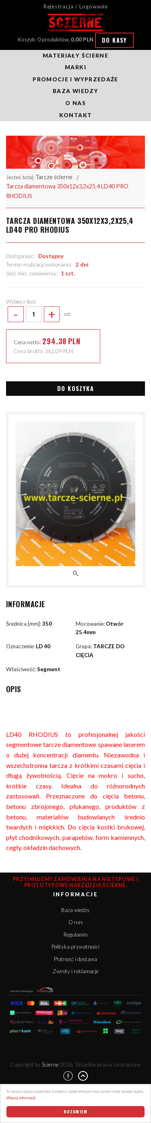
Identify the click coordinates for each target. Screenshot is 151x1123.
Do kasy (114, 40)
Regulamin (76, 934)
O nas (75, 103)
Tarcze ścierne (53, 177)
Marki (75, 67)
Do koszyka (75, 388)
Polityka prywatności (75, 946)
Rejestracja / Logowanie (75, 6)
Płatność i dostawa (75, 959)
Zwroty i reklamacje (76, 971)
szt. (38, 314)
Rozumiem (75, 1112)
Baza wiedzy (75, 91)
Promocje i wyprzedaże (75, 79)
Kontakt (75, 115)
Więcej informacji (20, 1097)
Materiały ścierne (75, 55)
